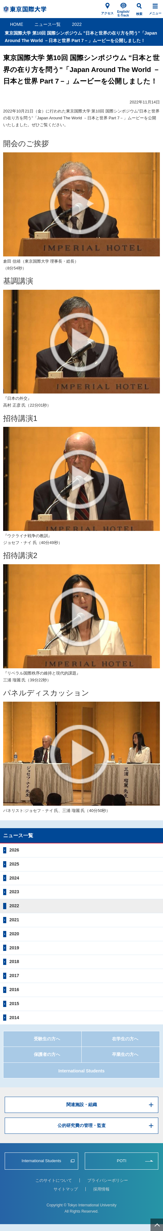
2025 (14, 863)
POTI (121, 1160)
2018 (14, 961)
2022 (77, 24)
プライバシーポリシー (107, 1180)
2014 (14, 1017)
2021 (14, 919)
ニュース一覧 (47, 24)
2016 (14, 989)
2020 (14, 933)
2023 (14, 891)
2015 (14, 1003)
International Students (82, 1070)
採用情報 (101, 1189)
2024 (14, 878)
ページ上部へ (156, 1225)
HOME (16, 24)
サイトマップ (65, 1189)
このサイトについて (53, 1180)
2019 (14, 947)
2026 (14, 849)
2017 (14, 975)
